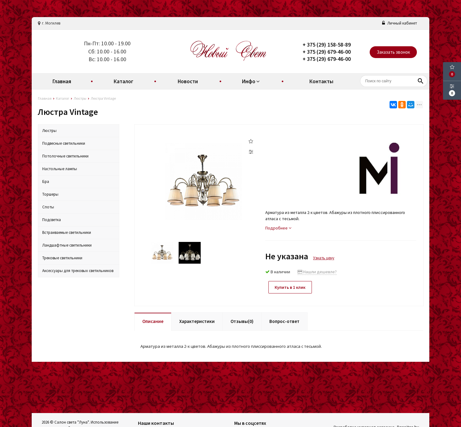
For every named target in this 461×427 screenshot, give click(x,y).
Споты (48, 207)
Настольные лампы (59, 168)
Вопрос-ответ (284, 321)
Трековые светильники (62, 258)
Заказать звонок (393, 52)
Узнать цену (323, 258)
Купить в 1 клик (290, 287)
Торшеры (50, 194)
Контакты (321, 81)
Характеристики (197, 321)
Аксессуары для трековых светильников (77, 270)
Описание (152, 321)
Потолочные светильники (65, 156)
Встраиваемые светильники (66, 232)
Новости (188, 81)
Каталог (123, 81)
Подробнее (278, 228)
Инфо (251, 81)
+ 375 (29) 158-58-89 (327, 44)
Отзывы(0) (241, 321)
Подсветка (51, 219)
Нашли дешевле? (317, 272)
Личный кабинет (399, 23)
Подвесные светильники (63, 143)
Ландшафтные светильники (67, 245)
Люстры (49, 130)
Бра (45, 181)
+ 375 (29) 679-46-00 (327, 51)
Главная (61, 81)
